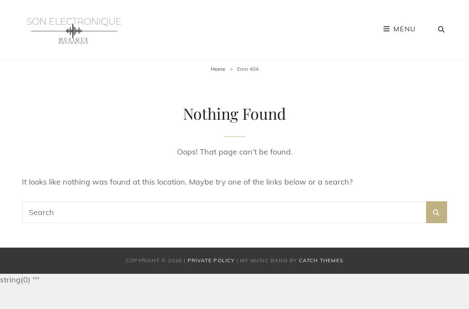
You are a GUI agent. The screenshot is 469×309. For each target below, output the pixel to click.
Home (218, 69)
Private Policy (211, 260)
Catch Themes (321, 260)
